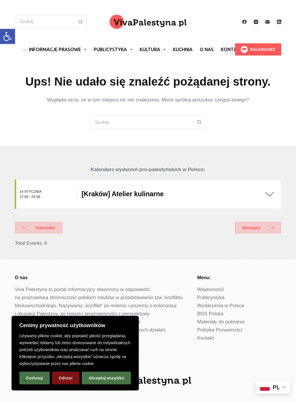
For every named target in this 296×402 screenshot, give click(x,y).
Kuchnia (183, 49)
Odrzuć (66, 378)
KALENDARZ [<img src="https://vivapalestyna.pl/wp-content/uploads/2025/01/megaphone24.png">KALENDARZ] (258, 49)
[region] (75, 353)
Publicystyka (114, 49)
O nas (207, 49)
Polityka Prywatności (219, 330)
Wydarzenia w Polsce (220, 305)
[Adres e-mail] (267, 22)
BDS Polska (210, 313)
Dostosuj (34, 378)
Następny (258, 227)
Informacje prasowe (55, 49)
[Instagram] (256, 22)
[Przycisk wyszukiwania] (80, 21)
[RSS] (279, 22)
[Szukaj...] (44, 21)
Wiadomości (210, 289)
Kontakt (232, 49)
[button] (7, 36)
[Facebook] (244, 22)
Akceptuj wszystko (106, 378)
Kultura (154, 49)
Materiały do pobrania (220, 322)
